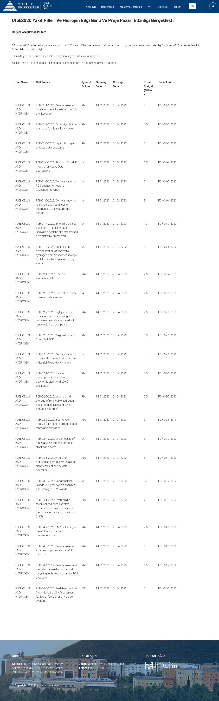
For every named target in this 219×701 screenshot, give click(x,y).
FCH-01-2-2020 (167, 124)
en (192, 6)
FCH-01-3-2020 (167, 143)
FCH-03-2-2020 (167, 481)
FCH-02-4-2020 (167, 274)
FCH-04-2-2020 (167, 527)
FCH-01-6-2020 (167, 200)
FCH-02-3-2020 (167, 335)
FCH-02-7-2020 (167, 438)
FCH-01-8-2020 (167, 246)
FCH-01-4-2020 (167, 162)
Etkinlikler (163, 6)
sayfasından (74, 56)
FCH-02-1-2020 (167, 373)
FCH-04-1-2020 (167, 500)
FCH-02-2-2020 (167, 312)
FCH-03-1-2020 (167, 457)
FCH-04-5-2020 (167, 588)
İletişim (177, 6)
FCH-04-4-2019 (167, 565)
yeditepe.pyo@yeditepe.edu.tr (106, 664)
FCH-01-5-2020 (167, 181)
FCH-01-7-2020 (167, 223)
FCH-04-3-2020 (167, 546)
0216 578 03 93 (99, 668)
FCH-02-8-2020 (167, 354)
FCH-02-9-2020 (167, 293)
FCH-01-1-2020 (167, 105)
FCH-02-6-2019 (167, 419)
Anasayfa (91, 6)
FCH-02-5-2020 (167, 396)
